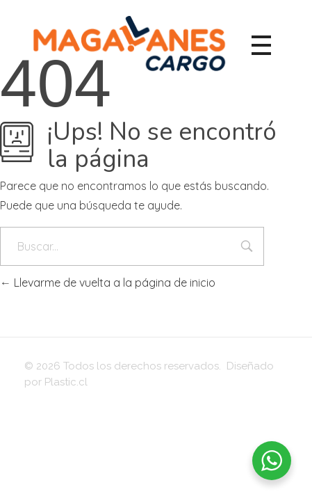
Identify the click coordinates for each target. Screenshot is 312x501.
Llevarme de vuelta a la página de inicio (107, 282)
